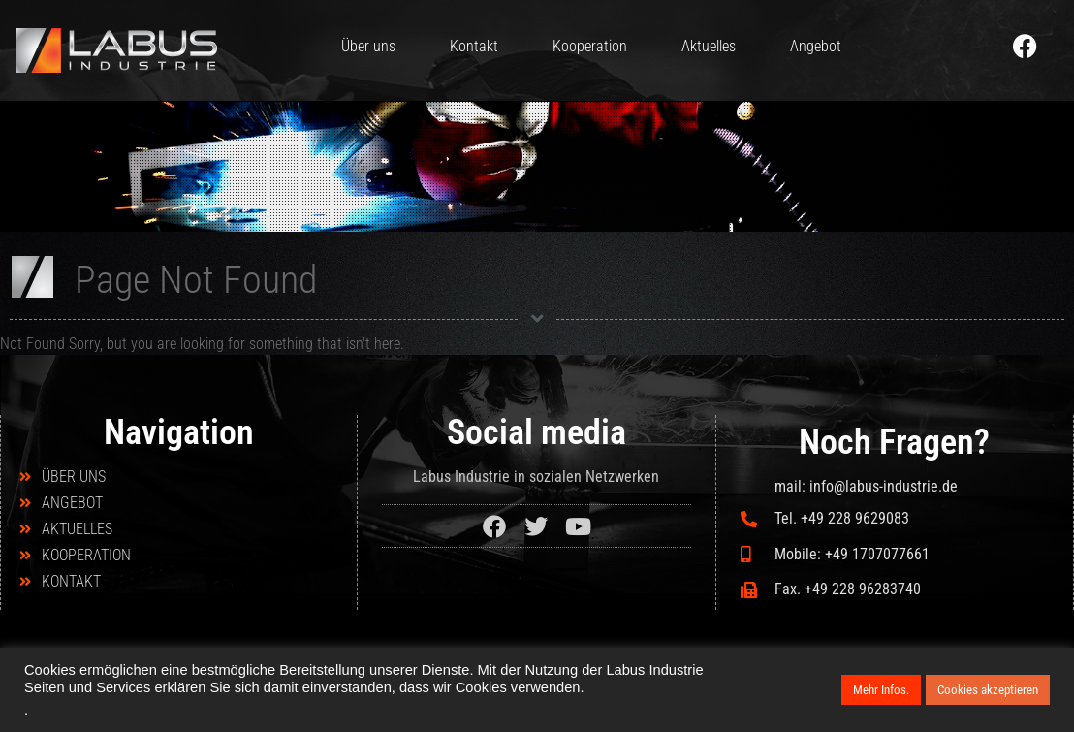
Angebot (815, 46)
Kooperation (590, 46)
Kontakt (474, 46)
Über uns (368, 46)
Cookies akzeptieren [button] (987, 690)
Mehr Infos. (881, 690)
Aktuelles (708, 46)
